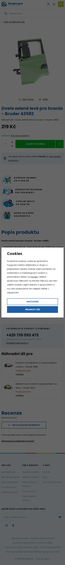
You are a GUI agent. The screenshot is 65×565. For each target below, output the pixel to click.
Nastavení (32, 301)
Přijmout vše (32, 309)
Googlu (34, 276)
